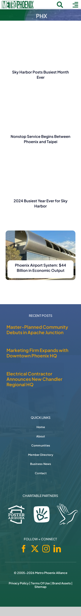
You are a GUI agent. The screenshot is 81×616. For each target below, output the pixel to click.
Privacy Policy (19, 583)
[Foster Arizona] (16, 514)
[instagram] (46, 548)
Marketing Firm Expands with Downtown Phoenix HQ (37, 352)
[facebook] (23, 548)
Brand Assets (61, 583)
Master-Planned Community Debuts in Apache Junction (37, 329)
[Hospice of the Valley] (67, 514)
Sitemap (40, 587)
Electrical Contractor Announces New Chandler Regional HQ (34, 379)
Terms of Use (40, 583)
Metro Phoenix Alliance (51, 573)
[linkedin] (57, 548)
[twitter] (35, 548)
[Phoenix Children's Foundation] (41, 513)
